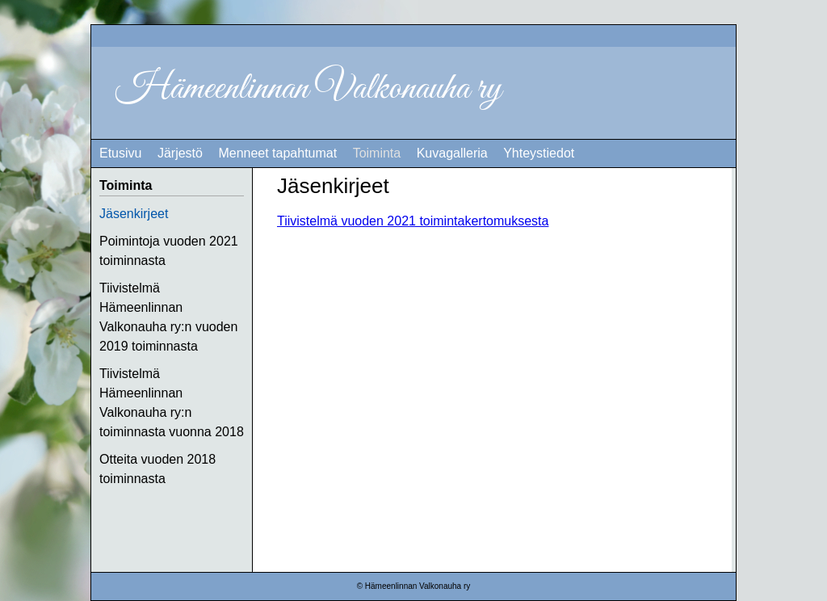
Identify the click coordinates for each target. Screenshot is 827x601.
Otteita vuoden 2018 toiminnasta (157, 468)
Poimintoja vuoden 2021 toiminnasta (168, 250)
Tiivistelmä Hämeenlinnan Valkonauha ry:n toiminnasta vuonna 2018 (171, 403)
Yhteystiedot (538, 153)
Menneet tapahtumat (277, 153)
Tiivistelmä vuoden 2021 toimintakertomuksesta (412, 221)
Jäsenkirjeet (133, 214)
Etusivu (120, 153)
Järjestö (180, 153)
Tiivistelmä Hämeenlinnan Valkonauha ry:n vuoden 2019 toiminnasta (168, 317)
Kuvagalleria (452, 153)
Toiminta (377, 153)
